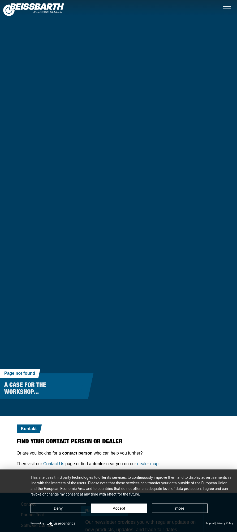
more (179, 508)
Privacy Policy (225, 523)
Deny (58, 508)
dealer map (147, 463)
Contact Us (53, 463)
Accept (119, 508)
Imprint (210, 523)
